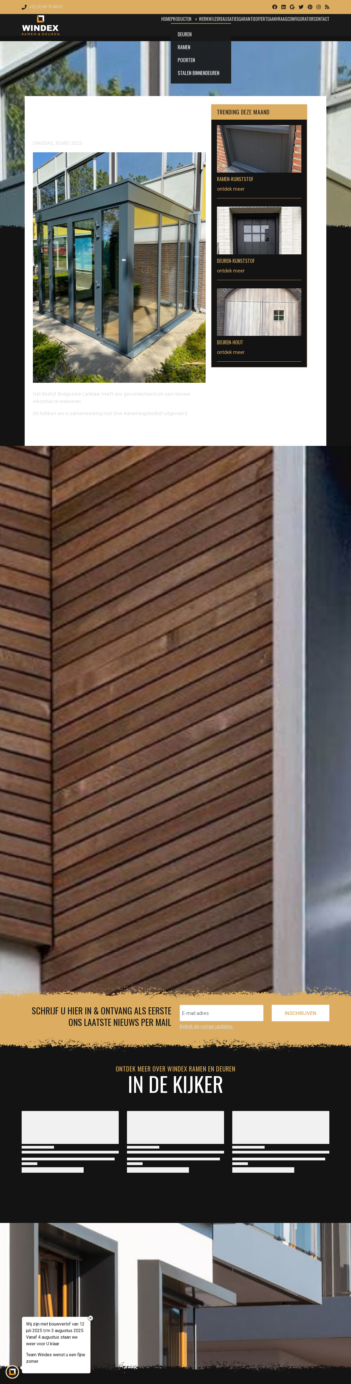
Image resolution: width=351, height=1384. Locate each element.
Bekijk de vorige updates (206, 1026)
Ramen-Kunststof (235, 178)
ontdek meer (231, 189)
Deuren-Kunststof (236, 260)
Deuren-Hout (230, 342)
